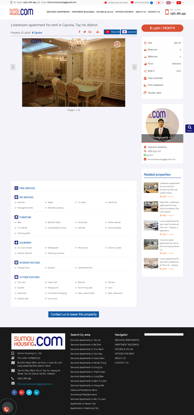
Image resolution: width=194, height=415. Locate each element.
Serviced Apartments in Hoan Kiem (87, 358)
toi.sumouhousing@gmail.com (162, 159)
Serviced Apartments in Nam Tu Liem (88, 381)
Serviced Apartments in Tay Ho (85, 340)
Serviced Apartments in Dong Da (86, 367)
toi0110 (150, 155)
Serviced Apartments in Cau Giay (86, 354)
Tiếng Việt (112, 31)
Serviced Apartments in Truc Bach (87, 349)
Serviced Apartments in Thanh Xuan (87, 372)
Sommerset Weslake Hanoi (83, 394)
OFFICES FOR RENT (124, 12)
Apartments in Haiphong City (84, 408)
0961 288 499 (178, 13)
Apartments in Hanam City (83, 403)
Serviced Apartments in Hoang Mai (87, 385)
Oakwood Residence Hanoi (83, 390)
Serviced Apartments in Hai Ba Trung (88, 363)
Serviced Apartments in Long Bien (87, 376)
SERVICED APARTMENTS (58, 12)
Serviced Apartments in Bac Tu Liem (88, 399)
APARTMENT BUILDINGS (83, 12)
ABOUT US (141, 12)
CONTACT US (154, 12)
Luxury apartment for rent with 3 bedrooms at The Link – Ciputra (169, 262)
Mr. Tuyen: (23, 2)
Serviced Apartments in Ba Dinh (85, 344)
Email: (57, 2)
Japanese (129, 31)
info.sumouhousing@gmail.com (35, 384)
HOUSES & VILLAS (104, 12)
